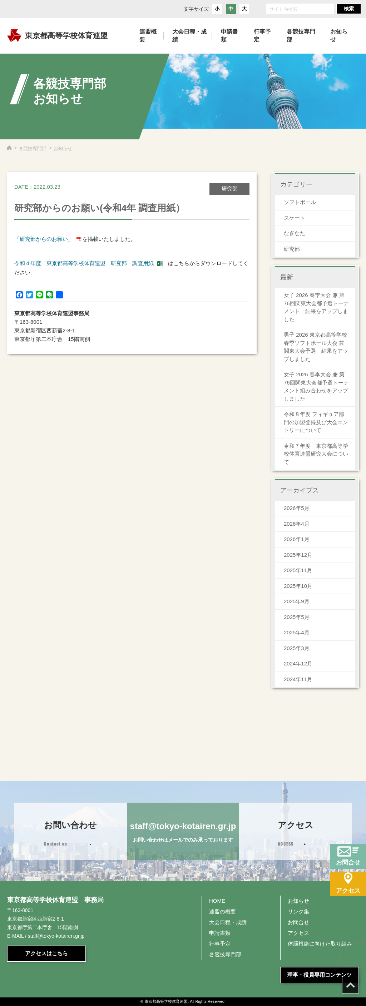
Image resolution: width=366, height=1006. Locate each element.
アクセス (298, 933)
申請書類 (220, 933)
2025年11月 (298, 570)
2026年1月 (297, 539)
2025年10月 (298, 586)
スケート (294, 218)
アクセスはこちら (46, 953)
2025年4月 (297, 632)
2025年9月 (297, 601)
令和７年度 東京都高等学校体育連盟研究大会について (316, 454)
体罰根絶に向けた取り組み (320, 944)
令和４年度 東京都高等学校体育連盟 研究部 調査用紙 (84, 263)
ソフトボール (300, 202)
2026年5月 (297, 508)
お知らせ (298, 901)
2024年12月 (298, 663)
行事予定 (220, 944)
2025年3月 (297, 648)
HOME (217, 901)
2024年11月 (298, 679)
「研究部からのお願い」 (43, 239)
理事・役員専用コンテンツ (319, 975)
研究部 (292, 249)
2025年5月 (297, 617)
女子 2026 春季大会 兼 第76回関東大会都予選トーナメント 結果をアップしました (316, 307)
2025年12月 (298, 555)
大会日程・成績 (228, 922)
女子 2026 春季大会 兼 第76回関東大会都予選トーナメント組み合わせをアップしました (316, 386)
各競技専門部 (32, 148)
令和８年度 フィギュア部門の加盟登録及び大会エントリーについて (316, 422)
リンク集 (298, 911)
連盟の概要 (222, 911)
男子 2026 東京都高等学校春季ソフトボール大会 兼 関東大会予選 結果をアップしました (316, 347)
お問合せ (298, 922)
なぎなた (294, 233)
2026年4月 (297, 524)
